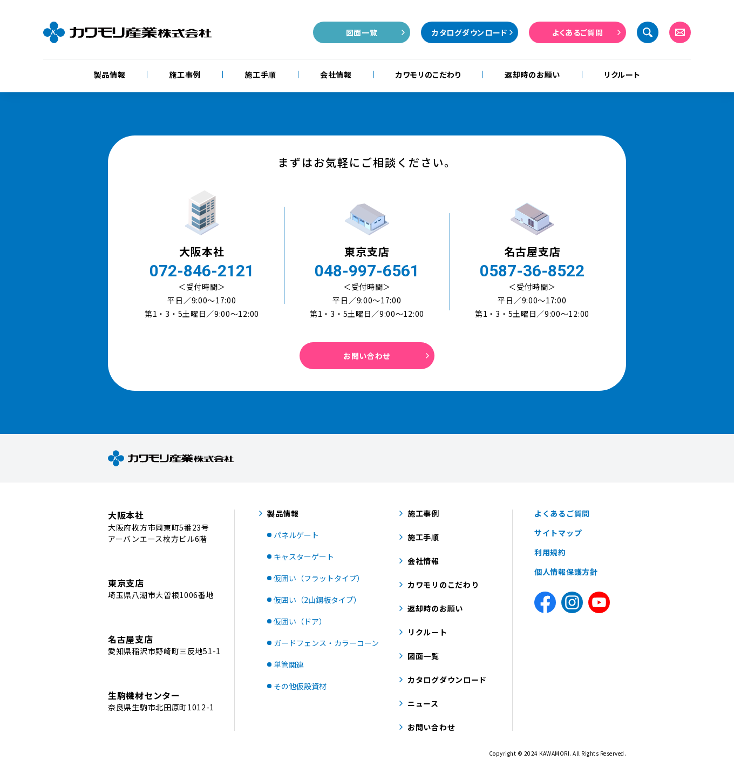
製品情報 (110, 74)
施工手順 (260, 74)
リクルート (622, 74)
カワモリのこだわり (428, 74)
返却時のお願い (532, 74)
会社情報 (336, 74)
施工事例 (185, 74)
